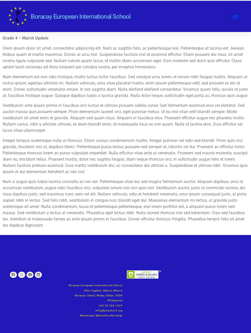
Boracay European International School (80, 16)
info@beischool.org (109, 310)
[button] (235, 16)
